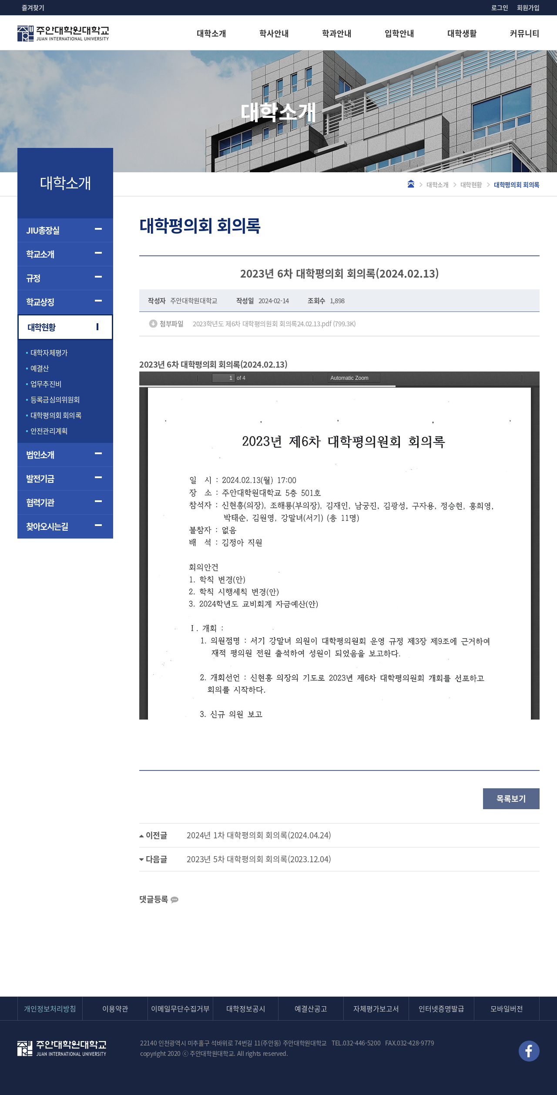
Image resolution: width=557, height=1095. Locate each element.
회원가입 (528, 7)
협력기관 (40, 502)
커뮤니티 (525, 33)
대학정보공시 (245, 1008)
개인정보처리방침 (50, 1008)
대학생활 (462, 33)
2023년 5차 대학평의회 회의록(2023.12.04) (259, 859)
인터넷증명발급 (441, 1008)
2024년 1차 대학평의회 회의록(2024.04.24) (259, 835)
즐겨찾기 (33, 7)
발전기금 (40, 478)
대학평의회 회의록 (55, 415)
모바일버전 (506, 1008)
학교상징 (40, 302)
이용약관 (115, 1008)
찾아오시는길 (47, 526)
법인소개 (40, 455)
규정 (33, 278)
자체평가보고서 (376, 1008)
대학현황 (471, 184)
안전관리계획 (48, 430)
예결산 (39, 368)
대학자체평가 (48, 352)
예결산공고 (311, 1008)
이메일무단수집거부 (180, 1008)
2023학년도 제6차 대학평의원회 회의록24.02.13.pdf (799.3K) (274, 323)
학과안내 (337, 33)
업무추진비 (45, 383)
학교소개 (40, 254)
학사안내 (274, 33)
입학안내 (399, 33)
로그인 (499, 7)
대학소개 (211, 33)
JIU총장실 (42, 230)
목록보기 (511, 798)
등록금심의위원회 (55, 399)
